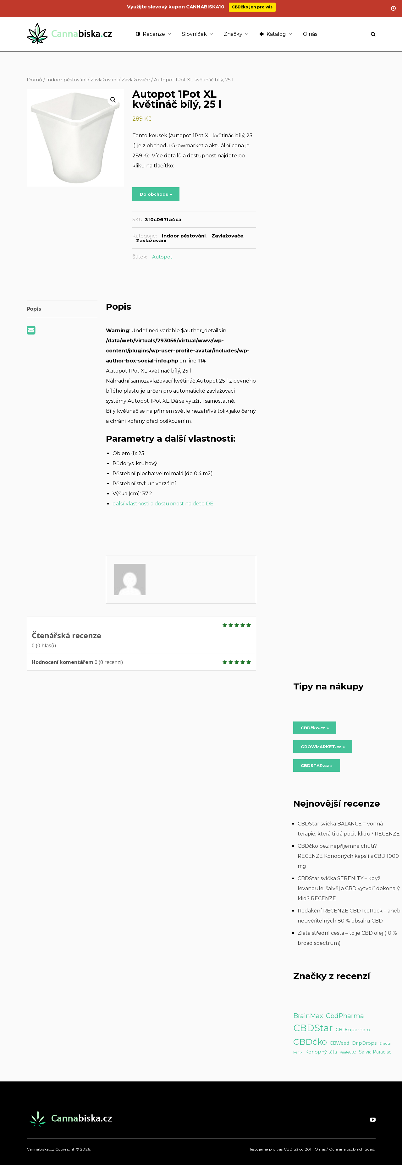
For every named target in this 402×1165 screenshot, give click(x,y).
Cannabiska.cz (40, 1149)
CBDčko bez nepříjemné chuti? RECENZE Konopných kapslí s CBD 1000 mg (348, 856)
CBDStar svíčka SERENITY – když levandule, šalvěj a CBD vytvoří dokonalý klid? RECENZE (349, 888)
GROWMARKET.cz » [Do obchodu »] (323, 746)
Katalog (272, 34)
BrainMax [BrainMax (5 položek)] (308, 1016)
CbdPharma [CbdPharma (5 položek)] (345, 1016)
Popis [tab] (34, 309)
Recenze (150, 34)
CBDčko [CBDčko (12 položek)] (310, 1042)
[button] (113, 100)
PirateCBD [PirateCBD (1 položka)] (348, 1052)
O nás (310, 34)
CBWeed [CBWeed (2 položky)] (339, 1043)
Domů (34, 80)
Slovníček (194, 34)
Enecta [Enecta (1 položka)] (385, 1044)
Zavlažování (104, 80)
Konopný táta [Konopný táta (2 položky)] (321, 1052)
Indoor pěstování (66, 80)
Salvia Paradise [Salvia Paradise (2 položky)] (375, 1052)
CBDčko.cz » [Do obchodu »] (315, 727)
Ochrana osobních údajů (352, 1149)
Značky (233, 34)
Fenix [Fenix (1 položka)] (297, 1052)
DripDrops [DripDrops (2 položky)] (364, 1043)
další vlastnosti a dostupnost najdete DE (163, 504)
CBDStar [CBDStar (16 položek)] (313, 1027)
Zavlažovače (136, 80)
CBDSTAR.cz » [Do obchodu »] (317, 765)
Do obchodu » (156, 194)
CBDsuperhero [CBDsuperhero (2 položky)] (353, 1029)
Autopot (162, 257)
